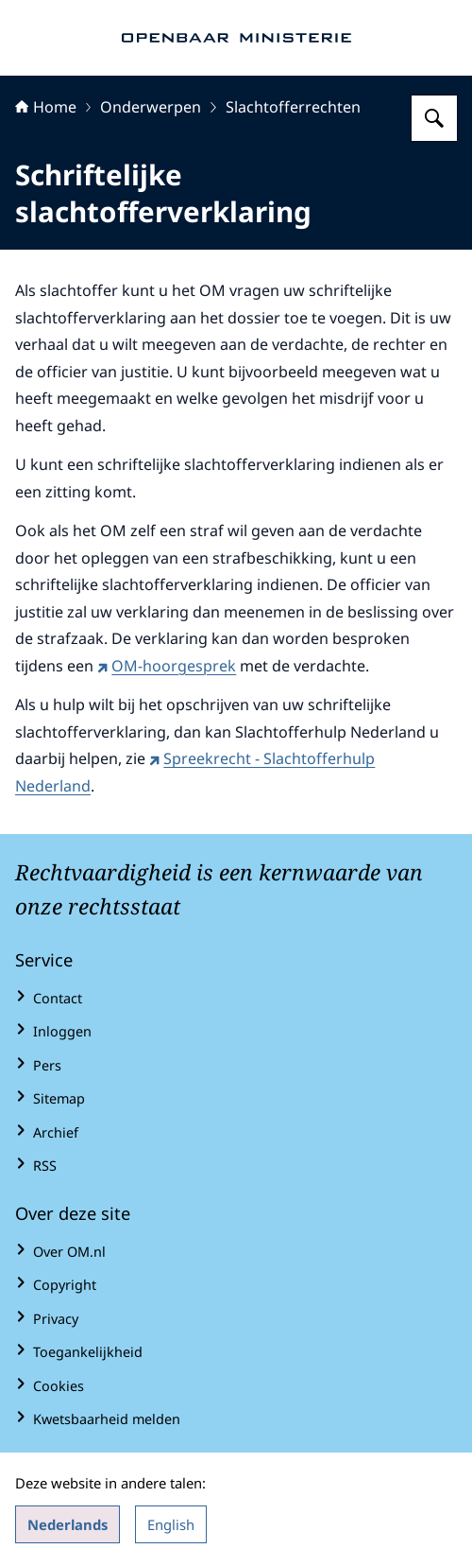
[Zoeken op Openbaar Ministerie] (434, 118)
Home (45, 106)
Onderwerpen (150, 106)
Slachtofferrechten (293, 106)
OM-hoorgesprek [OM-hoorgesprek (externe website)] (166, 665)
